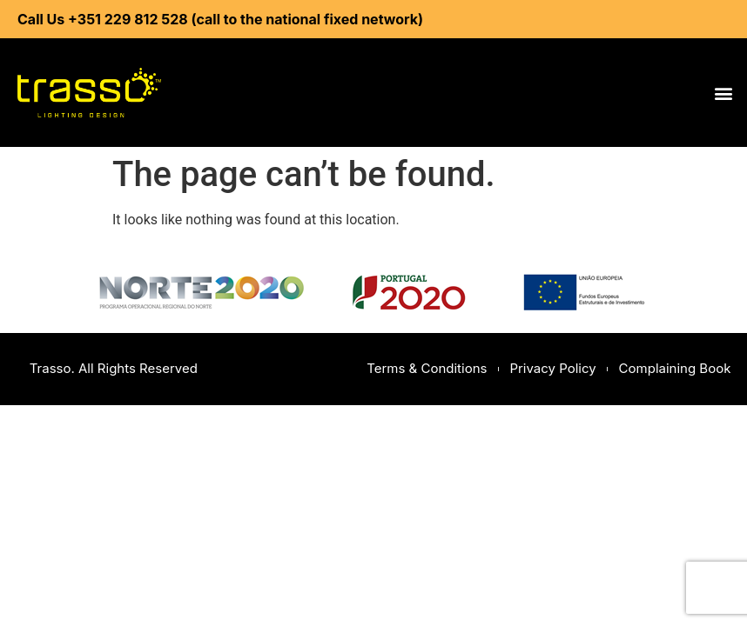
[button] (724, 92)
